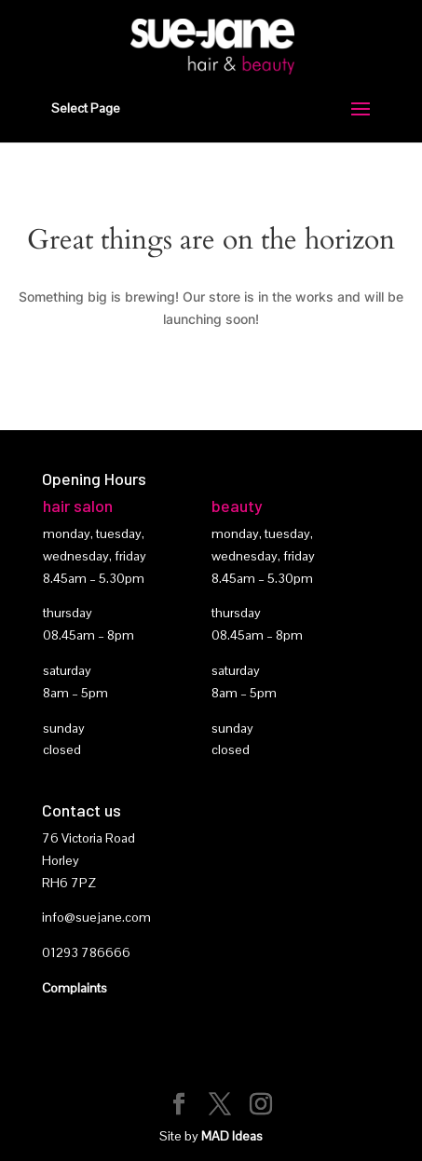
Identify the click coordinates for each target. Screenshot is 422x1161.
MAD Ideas (232, 1135)
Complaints (74, 987)
